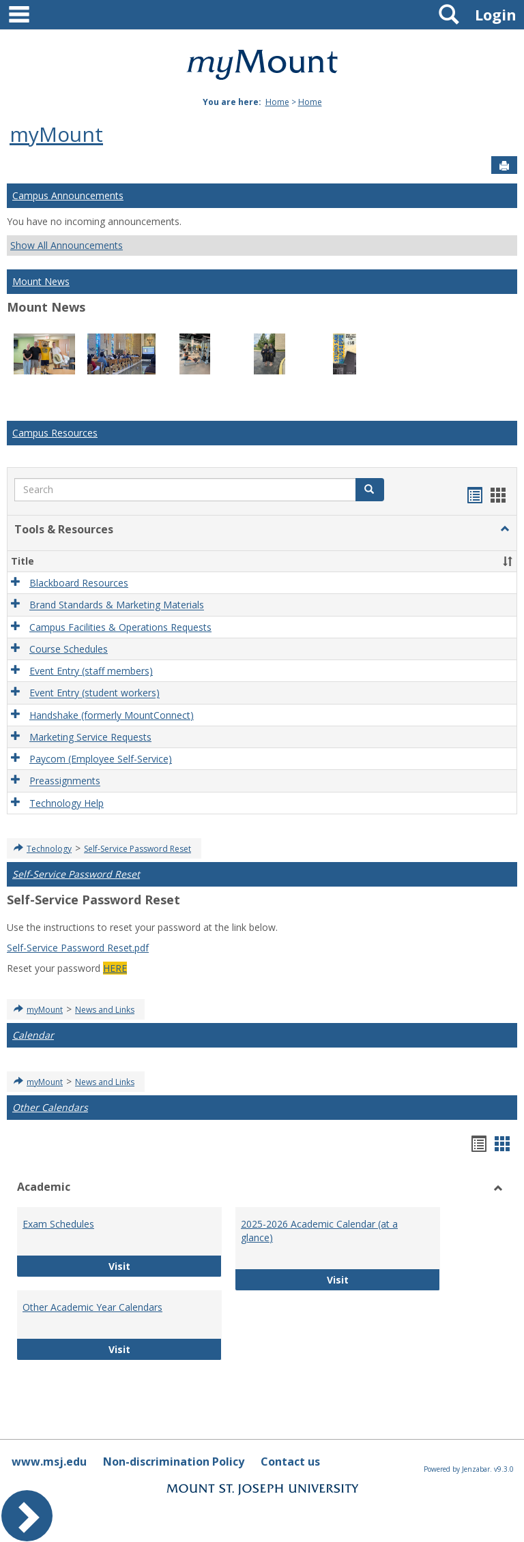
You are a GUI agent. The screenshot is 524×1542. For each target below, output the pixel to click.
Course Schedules (68, 648)
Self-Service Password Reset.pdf (78, 947)
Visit (158, 1265)
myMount (56, 134)
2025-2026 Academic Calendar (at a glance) (319, 1230)
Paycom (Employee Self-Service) (100, 758)
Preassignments (64, 781)
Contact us (290, 1461)
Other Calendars (50, 1107)
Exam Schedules (58, 1223)
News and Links (104, 1009)
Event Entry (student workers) (94, 693)
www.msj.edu (49, 1461)
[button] (505, 529)
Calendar (33, 1034)
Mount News (41, 281)
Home (277, 102)
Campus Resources (55, 432)
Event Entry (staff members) (91, 670)
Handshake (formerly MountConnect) (111, 715)
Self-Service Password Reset (137, 849)
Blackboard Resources (78, 582)
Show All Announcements (66, 245)
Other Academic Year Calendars (92, 1307)
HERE (115, 968)
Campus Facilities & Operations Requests (120, 627)
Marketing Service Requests (90, 736)
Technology (49, 849)
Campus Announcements (67, 195)
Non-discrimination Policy (173, 1461)
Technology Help (66, 803)
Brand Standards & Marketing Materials (116, 605)
